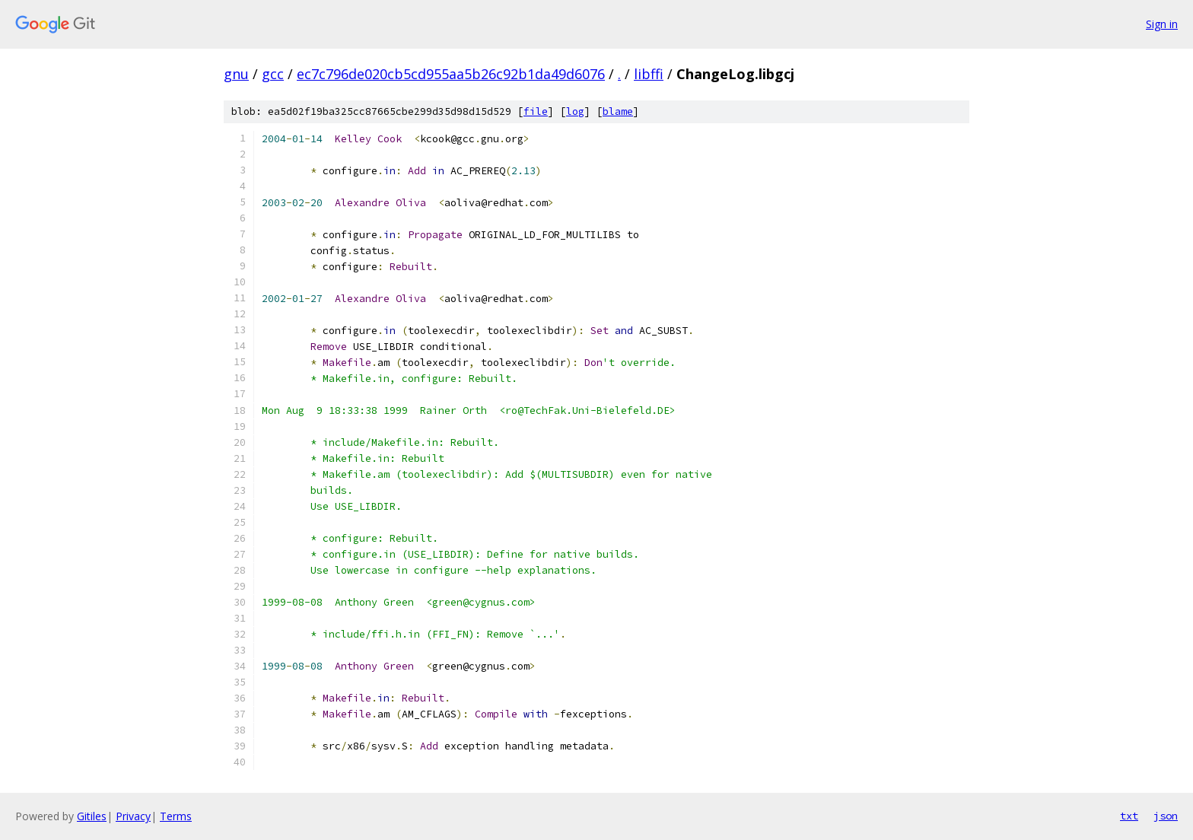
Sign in (1162, 24)
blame (618, 111)
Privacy (133, 816)
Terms (176, 816)
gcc (273, 74)
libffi (648, 74)
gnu (236, 74)
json (1165, 815)
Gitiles (92, 816)
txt (1129, 815)
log (575, 111)
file (535, 111)
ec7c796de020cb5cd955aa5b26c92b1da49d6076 (451, 74)
